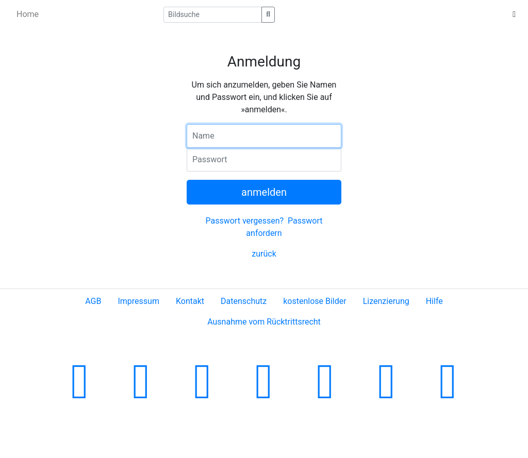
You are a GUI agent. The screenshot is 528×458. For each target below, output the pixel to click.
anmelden (264, 192)
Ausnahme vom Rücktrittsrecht (264, 322)
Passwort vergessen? (244, 221)
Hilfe (434, 301)
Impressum (138, 301)
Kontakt (190, 301)
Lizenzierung (386, 301)
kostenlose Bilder (314, 301)
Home (27, 14)
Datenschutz (244, 301)
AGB (93, 301)
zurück (264, 254)
